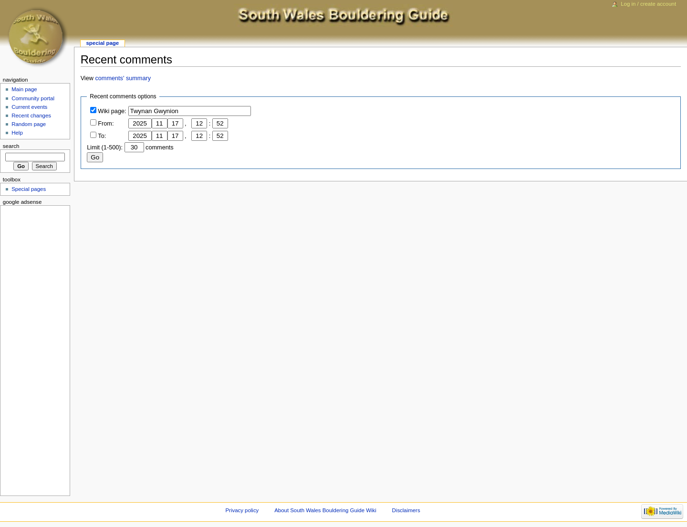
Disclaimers (406, 510)
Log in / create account (648, 4)
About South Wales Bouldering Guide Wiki (325, 510)
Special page (102, 43)
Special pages (28, 189)
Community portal (32, 98)
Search (11, 146)
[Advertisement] (32, 349)
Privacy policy (242, 510)
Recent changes (31, 115)
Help (17, 133)
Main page (24, 89)
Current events (29, 107)
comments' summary (123, 78)
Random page (28, 124)
